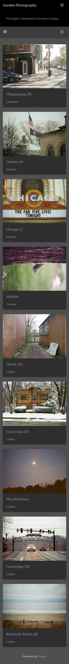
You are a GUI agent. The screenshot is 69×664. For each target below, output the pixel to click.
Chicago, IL (14, 229)
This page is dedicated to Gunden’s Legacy (32, 18)
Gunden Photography (19, 5)
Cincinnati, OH (17, 431)
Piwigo (42, 656)
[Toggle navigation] (62, 5)
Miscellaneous (17, 499)
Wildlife (12, 296)
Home (5, 32)
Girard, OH (14, 364)
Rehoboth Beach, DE (22, 634)
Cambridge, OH (18, 566)
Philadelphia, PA (19, 94)
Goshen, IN (14, 161)
